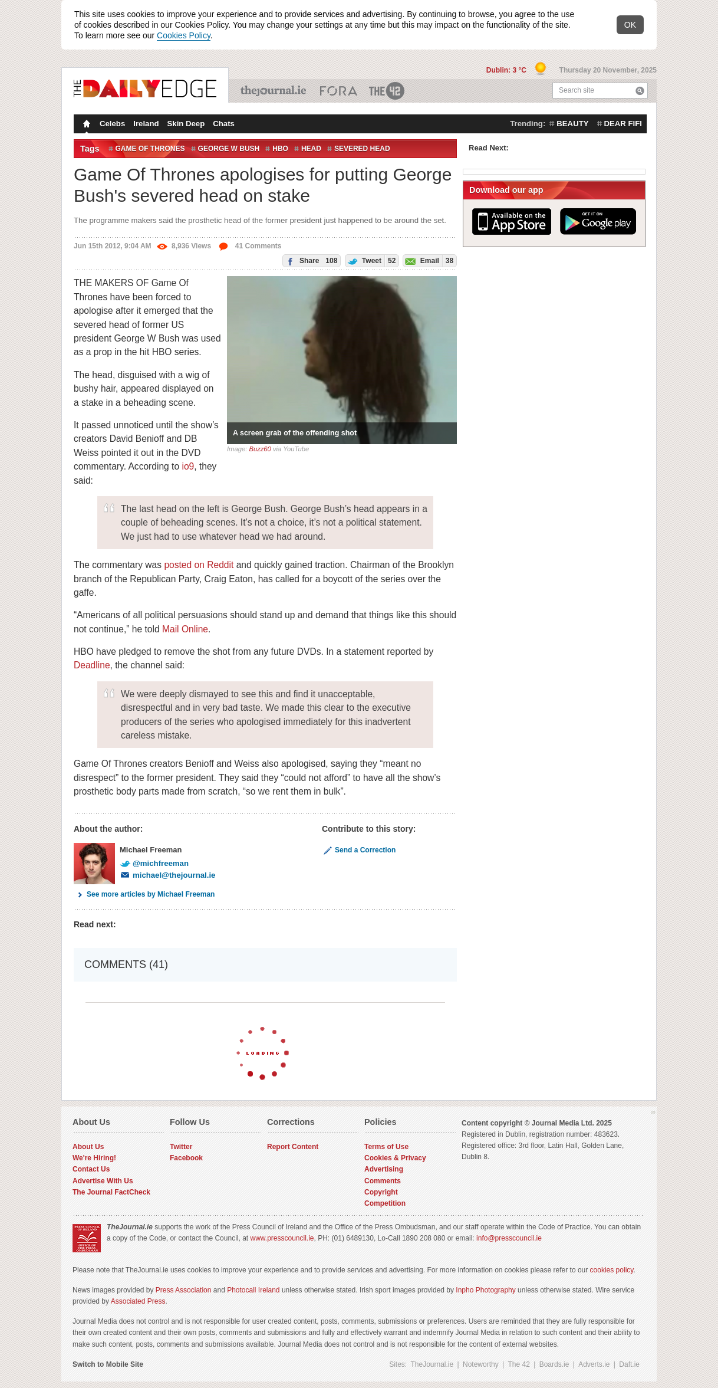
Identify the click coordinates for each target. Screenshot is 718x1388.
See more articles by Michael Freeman (144, 894)
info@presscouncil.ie (509, 1238)
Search (640, 90)
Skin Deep (186, 123)
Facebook (186, 1158)
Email (428, 260)
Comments (382, 1181)
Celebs (112, 123)
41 (249, 246)
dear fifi (623, 123)
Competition (385, 1203)
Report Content (292, 1147)
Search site (576, 90)
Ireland (146, 123)
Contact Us (91, 1169)
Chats (224, 123)
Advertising (383, 1169)
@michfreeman (154, 863)
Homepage (85, 125)
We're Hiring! (94, 1158)
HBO (280, 149)
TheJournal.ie (274, 91)
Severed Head (362, 149)
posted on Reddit (198, 565)
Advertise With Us (103, 1181)
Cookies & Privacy (395, 1158)
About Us (88, 1147)
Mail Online (185, 629)
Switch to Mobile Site (108, 1364)
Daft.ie (629, 1364)
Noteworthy (481, 1364)
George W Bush (229, 149)
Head (311, 149)
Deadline (92, 665)
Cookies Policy (183, 35)
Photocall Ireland (253, 1290)
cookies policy (612, 1270)
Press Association (184, 1290)
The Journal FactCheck (111, 1192)
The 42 (387, 91)
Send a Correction (359, 850)
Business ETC (338, 91)
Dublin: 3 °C (507, 70)
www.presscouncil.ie (282, 1238)
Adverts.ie (594, 1364)
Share (310, 260)
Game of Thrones (150, 149)
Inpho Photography (485, 1290)
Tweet (370, 260)
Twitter (181, 1147)
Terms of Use (386, 1147)
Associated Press (138, 1301)
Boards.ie (554, 1364)
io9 (188, 466)
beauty (572, 123)
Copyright (381, 1192)
